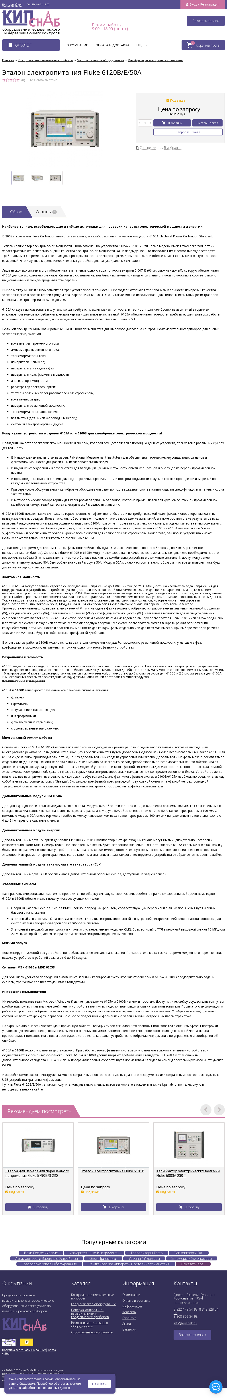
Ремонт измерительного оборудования (89, 1324)
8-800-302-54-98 (186, 1316)
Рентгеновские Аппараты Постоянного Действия (129, 1264)
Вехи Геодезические (41, 1253)
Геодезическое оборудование (93, 1304)
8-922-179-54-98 (186, 1309)
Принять (99, 1384)
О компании (77, 45)
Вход (193, 4)
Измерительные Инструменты (94, 1253)
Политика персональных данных (24, 1350)
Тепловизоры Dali (188, 1253)
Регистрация (209, 4)
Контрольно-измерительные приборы (92, 1296)
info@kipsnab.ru (185, 1323)
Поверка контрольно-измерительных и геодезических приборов (90, 1313)
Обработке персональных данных (46, 1388)
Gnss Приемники (103, 1258)
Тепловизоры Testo (147, 1253)
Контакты (129, 1312)
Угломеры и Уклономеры (191, 1258)
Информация (132, 1306)
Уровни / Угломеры (144, 1258)
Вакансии (129, 1329)
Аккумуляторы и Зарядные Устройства (46, 1258)
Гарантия (129, 1318)
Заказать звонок (205, 20)
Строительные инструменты (92, 1332)
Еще (141, 45)
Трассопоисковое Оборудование (49, 1264)
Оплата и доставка (112, 45)
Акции (126, 1323)
